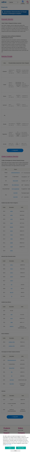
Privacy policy (8, 444)
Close (15, 450)
